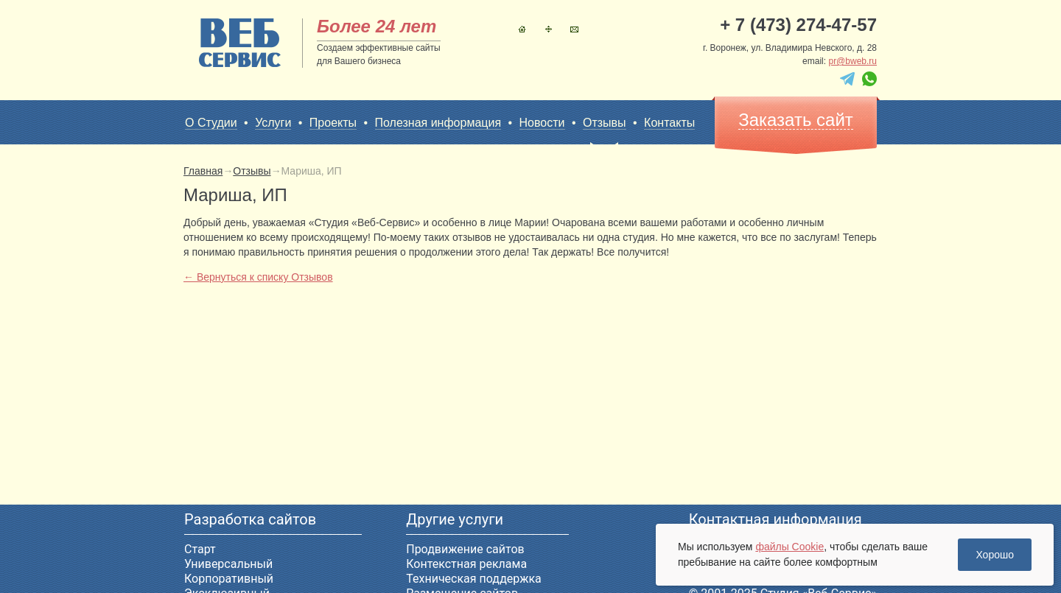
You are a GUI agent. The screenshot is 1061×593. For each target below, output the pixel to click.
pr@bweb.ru (852, 61)
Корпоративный (228, 579)
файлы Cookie (789, 546)
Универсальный (228, 564)
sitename (240, 42)
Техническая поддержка (474, 579)
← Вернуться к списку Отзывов (258, 277)
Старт (200, 549)
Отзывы (604, 123)
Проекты (333, 122)
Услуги (273, 122)
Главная (522, 29)
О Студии (211, 122)
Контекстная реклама (466, 564)
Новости (542, 122)
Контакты (574, 29)
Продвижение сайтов (465, 549)
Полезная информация (438, 122)
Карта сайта (548, 29)
